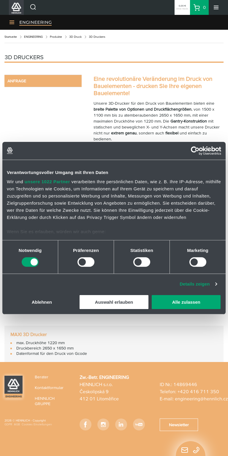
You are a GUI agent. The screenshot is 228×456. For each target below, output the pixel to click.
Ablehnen (42, 302)
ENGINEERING (35, 22)
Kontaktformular (49, 387)
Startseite (10, 36)
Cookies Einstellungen (37, 424)
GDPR (8, 424)
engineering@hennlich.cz (201, 398)
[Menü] (216, 7)
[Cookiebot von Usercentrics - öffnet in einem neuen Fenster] (195, 150)
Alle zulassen (186, 302)
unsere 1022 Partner (47, 181)
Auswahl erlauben (114, 302)
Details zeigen (195, 283)
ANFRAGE (16, 81)
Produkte (56, 36)
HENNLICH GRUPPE (45, 401)
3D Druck (75, 36)
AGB (17, 424)
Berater (41, 376)
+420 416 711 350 (198, 391)
